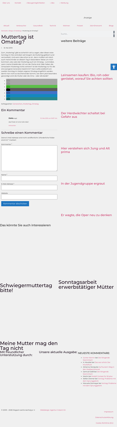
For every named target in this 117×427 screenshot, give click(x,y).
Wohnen (66, 26)
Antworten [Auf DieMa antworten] (12, 125)
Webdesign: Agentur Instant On (53, 410)
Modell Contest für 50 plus (102, 376)
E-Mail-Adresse (7, 184)
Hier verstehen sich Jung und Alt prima (85, 150)
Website (4, 193)
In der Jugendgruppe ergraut (83, 183)
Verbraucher (21, 26)
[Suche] (114, 34)
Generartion (17, 104)
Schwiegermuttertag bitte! (26, 287)
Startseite (4, 31)
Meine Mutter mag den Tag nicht (29, 345)
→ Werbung (63, 3)
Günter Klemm (89, 358)
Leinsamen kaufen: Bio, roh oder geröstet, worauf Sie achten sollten (87, 76)
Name (4, 175)
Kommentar (6, 144)
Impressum (108, 412)
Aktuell (6, 26)
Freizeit (80, 26)
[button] (8, 81)
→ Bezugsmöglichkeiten (35, 3)
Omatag (35, 104)
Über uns (6, 3)
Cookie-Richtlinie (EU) (104, 423)
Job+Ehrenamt (96, 26)
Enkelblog (17, 31)
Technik (53, 26)
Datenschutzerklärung (104, 417)
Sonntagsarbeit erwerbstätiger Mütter (86, 284)
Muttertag (27, 104)
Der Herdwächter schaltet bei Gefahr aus (83, 115)
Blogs (111, 26)
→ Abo (52, 3)
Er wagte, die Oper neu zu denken (86, 215)
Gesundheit (38, 26)
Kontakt (18, 3)
